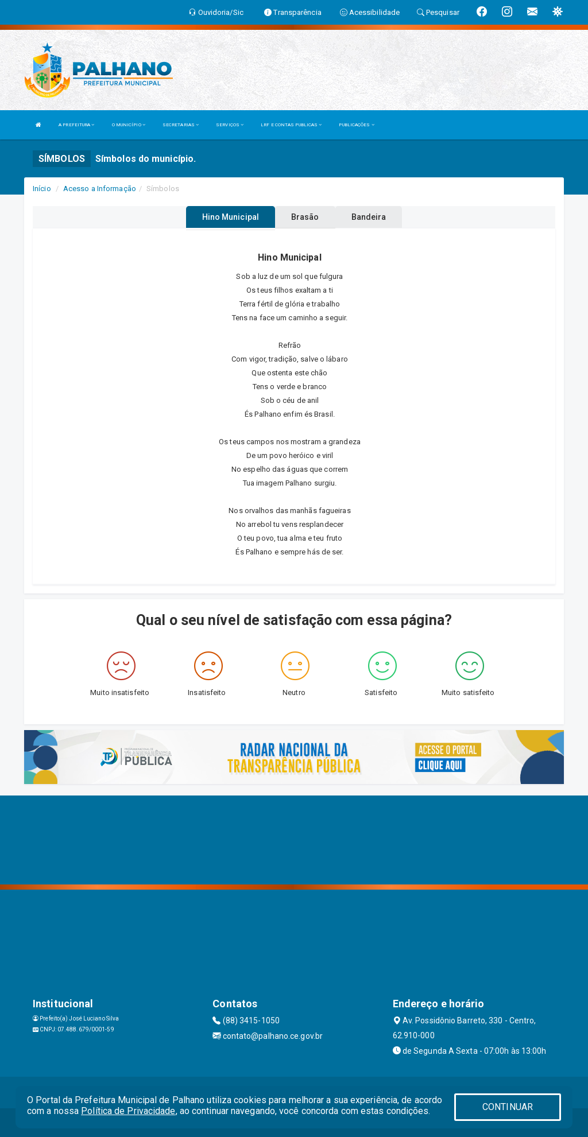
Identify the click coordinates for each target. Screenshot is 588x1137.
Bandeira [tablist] (368, 217)
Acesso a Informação (99, 188)
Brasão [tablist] (305, 217)
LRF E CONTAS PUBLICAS (291, 124)
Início (42, 188)
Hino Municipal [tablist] (230, 217)
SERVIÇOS (229, 124)
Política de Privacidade (128, 1110)
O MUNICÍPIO (128, 124)
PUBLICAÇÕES (356, 124)
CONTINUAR (507, 1106)
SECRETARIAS (181, 124)
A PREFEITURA (76, 124)
